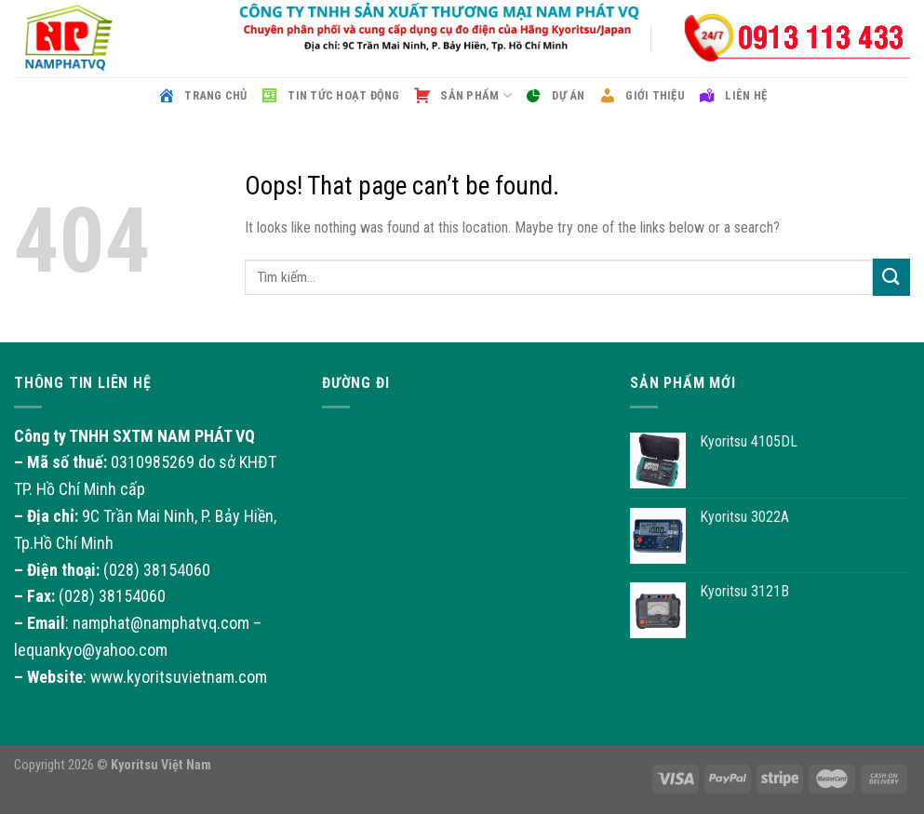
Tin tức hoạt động (330, 96)
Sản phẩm (462, 96)
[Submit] (891, 277)
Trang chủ (202, 96)
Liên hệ (732, 96)
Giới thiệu (641, 96)
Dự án (555, 96)
